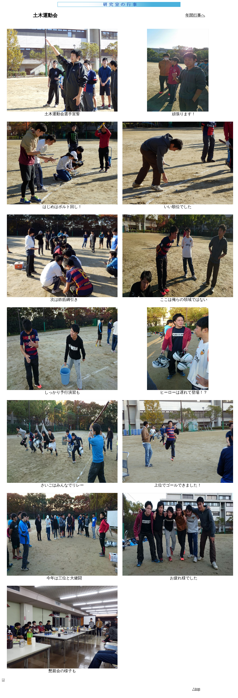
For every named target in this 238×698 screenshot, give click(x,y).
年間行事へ (195, 15)
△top (196, 689)
